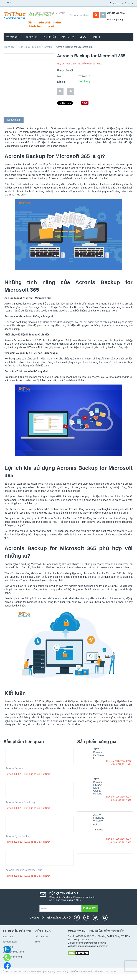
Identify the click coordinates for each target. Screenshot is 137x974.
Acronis (48, 46)
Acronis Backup (14, 768)
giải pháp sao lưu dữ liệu (38, 167)
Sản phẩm (50, 37)
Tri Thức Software (61, 717)
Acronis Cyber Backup (18, 836)
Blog (83, 36)
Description (13, 119)
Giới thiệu (32, 37)
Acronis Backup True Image (21, 802)
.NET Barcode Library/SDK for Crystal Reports (98, 786)
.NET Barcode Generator (98, 753)
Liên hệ (96, 37)
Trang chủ (13, 37)
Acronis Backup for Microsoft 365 (56, 138)
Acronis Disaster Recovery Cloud (24, 870)
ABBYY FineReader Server (98, 817)
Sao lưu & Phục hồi (30, 46)
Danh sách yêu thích (13, 951)
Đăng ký (89, 908)
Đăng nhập (8, 936)
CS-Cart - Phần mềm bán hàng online (96, 971)
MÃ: (59, 76)
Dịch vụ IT (68, 37)
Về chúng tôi (41, 936)
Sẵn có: (61, 81)
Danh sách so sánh (12, 956)
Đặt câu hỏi (65, 70)
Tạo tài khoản (10, 941)
